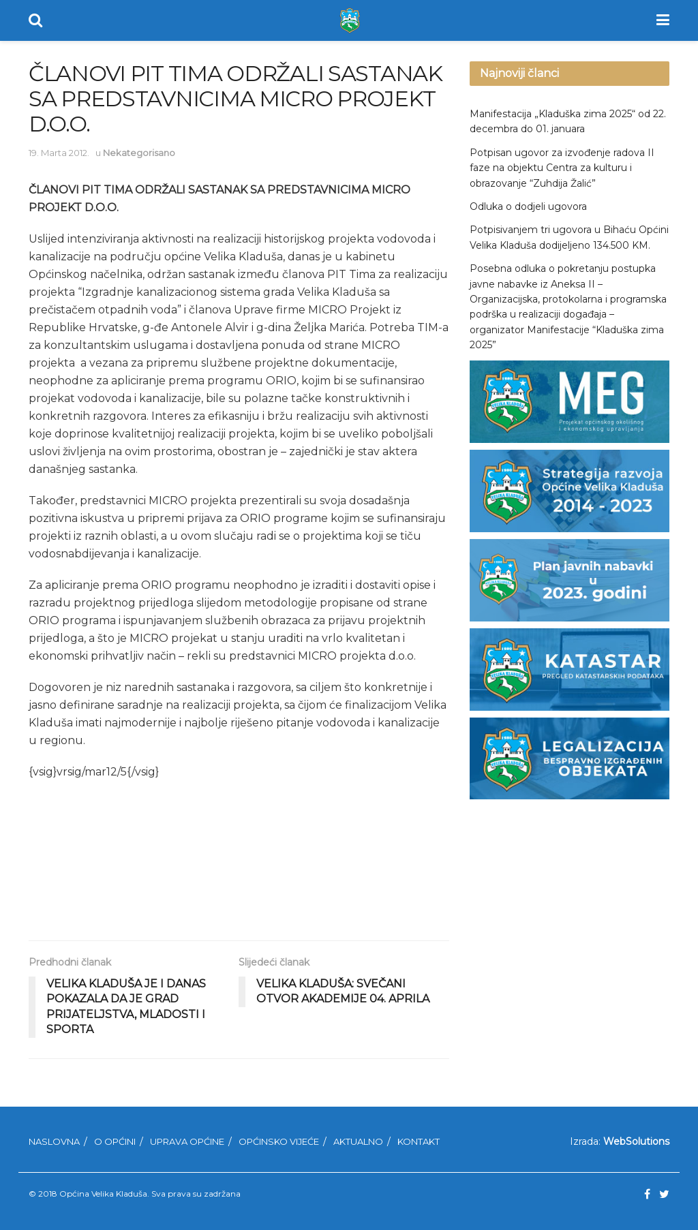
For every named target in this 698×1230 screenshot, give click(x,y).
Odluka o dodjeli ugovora (528, 206)
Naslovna (54, 1141)
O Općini (115, 1141)
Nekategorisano (139, 152)
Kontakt (418, 1141)
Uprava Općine (187, 1141)
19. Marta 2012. (59, 152)
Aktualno (358, 1141)
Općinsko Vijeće (279, 1141)
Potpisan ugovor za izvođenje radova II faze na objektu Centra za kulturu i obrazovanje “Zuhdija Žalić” (562, 168)
